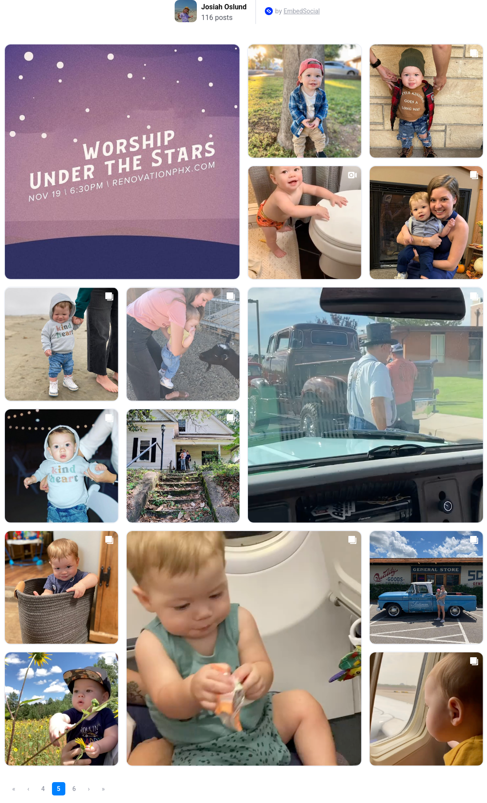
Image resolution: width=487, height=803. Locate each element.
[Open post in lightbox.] (122, 162)
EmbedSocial (301, 11)
